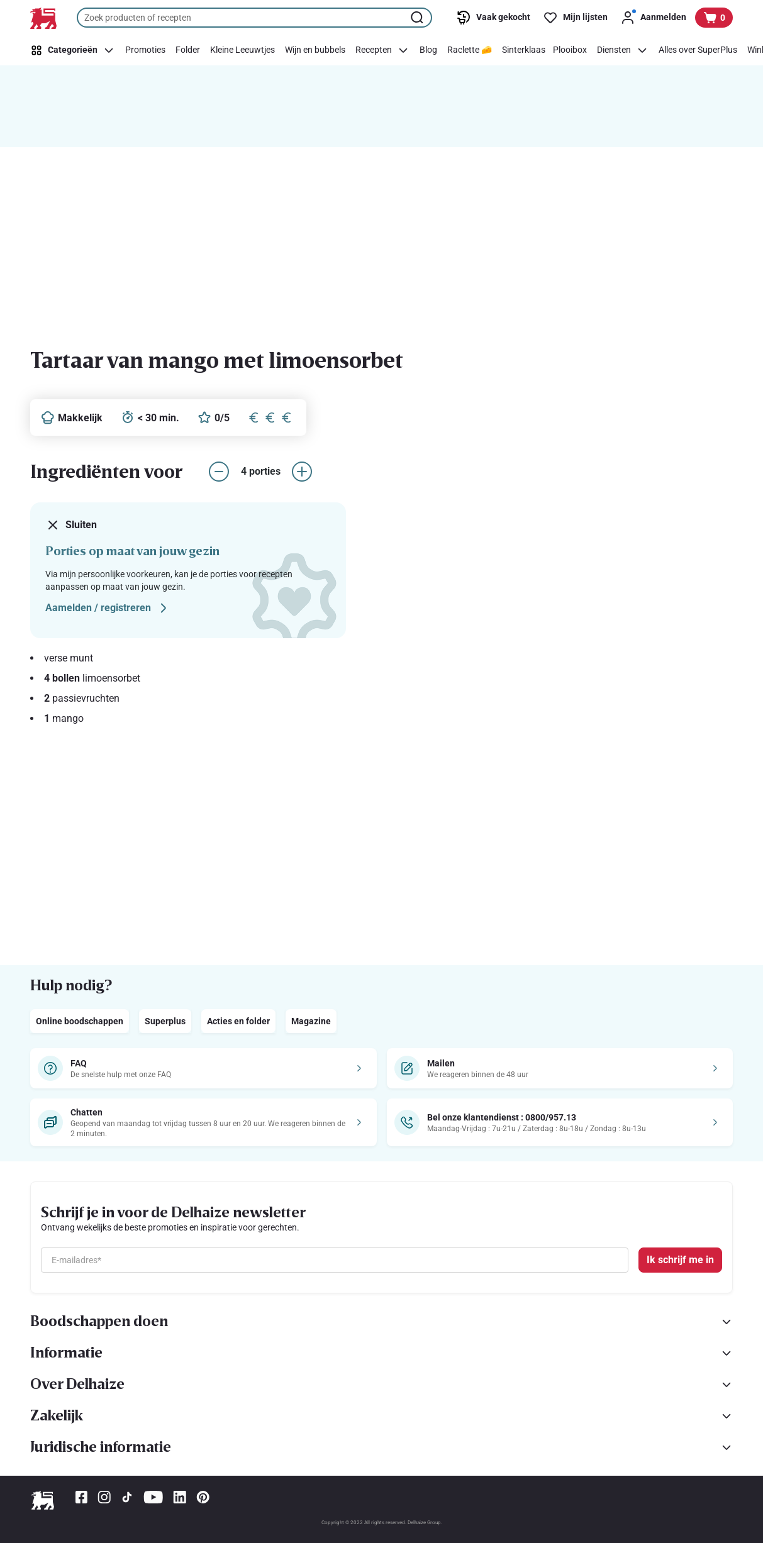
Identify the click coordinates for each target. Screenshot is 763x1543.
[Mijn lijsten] (575, 17)
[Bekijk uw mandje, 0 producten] (714, 18)
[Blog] (428, 50)
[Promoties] (145, 50)
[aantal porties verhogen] (302, 472)
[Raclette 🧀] (469, 50)
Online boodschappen (79, 1021)
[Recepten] (382, 50)
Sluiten (71, 525)
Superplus (165, 1021)
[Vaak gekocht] (493, 17)
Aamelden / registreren (108, 608)
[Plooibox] (570, 50)
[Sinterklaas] (523, 50)
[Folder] (188, 50)
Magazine (311, 1021)
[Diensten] (622, 50)
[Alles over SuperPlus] (698, 50)
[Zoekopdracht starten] (418, 17)
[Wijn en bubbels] (315, 50)
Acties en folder (238, 1021)
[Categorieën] (74, 50)
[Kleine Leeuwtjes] (242, 50)
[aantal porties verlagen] (219, 472)
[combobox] (254, 17)
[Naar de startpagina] (43, 18)
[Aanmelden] (653, 17)
